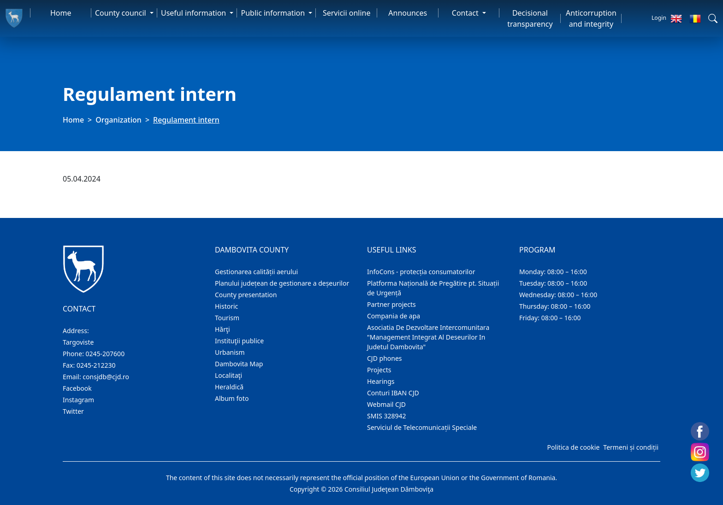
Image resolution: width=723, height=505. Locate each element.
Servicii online (347, 13)
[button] (712, 18)
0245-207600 (105, 353)
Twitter (73, 411)
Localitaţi (228, 375)
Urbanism (230, 352)
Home (60, 13)
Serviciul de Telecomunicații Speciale (422, 427)
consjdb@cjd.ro (106, 376)
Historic (226, 306)
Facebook (77, 388)
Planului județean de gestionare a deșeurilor (282, 283)
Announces (407, 13)
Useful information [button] (194, 13)
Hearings (381, 381)
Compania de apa (393, 315)
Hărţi (222, 329)
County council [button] (121, 13)
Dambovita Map (239, 363)
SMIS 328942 (386, 415)
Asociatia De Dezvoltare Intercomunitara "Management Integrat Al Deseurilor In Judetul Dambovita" (428, 337)
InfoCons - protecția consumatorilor (421, 271)
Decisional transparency (529, 18)
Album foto (232, 398)
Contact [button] (466, 13)
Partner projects (391, 304)
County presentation (246, 294)
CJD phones (384, 358)
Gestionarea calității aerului (256, 271)
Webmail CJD (386, 404)
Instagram (78, 399)
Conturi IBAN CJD (393, 392)
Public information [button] (274, 13)
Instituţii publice (239, 340)
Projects (379, 369)
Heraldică (229, 386)
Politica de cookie (573, 447)
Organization (118, 120)
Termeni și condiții (630, 447)
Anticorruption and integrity (591, 18)
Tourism (227, 317)
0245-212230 (96, 365)
